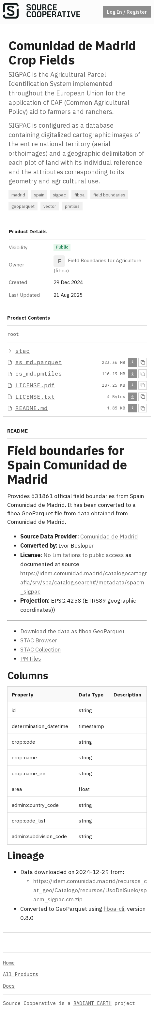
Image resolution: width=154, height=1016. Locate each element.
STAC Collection (40, 649)
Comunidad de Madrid (109, 536)
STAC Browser (38, 640)
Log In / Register (127, 11)
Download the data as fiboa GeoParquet (72, 631)
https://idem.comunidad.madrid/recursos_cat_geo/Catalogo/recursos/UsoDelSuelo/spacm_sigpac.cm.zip (90, 890)
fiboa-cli (113, 908)
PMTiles (30, 658)
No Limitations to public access (83, 554)
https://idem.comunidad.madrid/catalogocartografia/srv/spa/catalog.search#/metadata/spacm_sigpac (83, 582)
